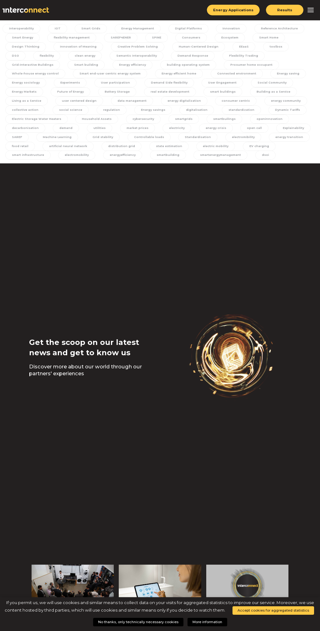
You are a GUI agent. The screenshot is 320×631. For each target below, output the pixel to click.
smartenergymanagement (217, 159)
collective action (282, 103)
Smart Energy (20, 38)
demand (63, 131)
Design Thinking (23, 47)
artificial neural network (66, 150)
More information (207, 622)
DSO (301, 47)
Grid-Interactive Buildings (267, 56)
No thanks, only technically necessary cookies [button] (138, 622)
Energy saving (223, 75)
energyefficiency (120, 159)
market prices (130, 131)
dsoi (262, 159)
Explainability (281, 131)
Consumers (187, 38)
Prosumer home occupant (187, 66)
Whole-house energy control (253, 66)
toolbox (272, 47)
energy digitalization (132, 103)
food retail (18, 150)
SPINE (154, 38)
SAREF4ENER (119, 38)
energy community (233, 103)
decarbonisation (23, 131)
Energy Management (134, 28)
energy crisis (207, 131)
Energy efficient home (112, 75)
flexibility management (70, 38)
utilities (94, 131)
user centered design (28, 103)
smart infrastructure (26, 159)
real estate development (123, 94)
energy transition (281, 140)
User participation (64, 84)
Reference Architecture (274, 28)
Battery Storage (70, 94)
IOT (57, 28)
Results (284, 10)
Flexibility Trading (211, 56)
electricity (169, 131)
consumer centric (183, 103)
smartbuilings (220, 122)
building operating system (123, 66)
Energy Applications (232, 10)
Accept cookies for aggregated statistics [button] (273, 610)
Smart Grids (88, 28)
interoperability (22, 28)
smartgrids (181, 122)
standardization (186, 112)
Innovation (227, 28)
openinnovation (264, 122)
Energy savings (101, 112)
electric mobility (211, 150)
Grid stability (98, 140)
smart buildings (176, 94)
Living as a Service (277, 94)
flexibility (16, 56)
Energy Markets (267, 84)
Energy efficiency (67, 66)
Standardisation (191, 140)
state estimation (165, 150)
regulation (60, 112)
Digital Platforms (185, 28)
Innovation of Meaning (75, 47)
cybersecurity (142, 122)
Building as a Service (226, 94)
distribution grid (119, 150)
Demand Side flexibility (117, 84)
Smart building (21, 66)
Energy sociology (268, 75)
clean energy (53, 56)
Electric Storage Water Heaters (35, 122)
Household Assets (96, 122)
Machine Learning (54, 140)
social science (21, 112)
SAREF (15, 140)
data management (80, 103)
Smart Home (262, 38)
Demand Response (161, 56)
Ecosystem (224, 38)
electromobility (75, 159)
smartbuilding (165, 159)
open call (244, 131)
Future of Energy (24, 94)
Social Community (220, 84)
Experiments (20, 84)
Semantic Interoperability (104, 56)
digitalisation (143, 112)
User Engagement (171, 84)
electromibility (235, 140)
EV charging (253, 150)
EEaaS (242, 47)
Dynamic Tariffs (231, 112)
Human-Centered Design (197, 47)
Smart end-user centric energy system (42, 75)
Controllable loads (143, 140)
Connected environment (171, 75)
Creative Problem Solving (135, 47)
